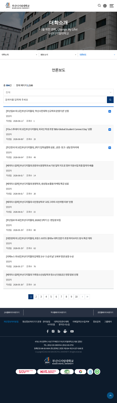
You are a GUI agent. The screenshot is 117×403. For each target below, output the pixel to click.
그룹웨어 (108, 321)
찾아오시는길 (64, 324)
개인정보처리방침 (11, 321)
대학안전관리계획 (61, 321)
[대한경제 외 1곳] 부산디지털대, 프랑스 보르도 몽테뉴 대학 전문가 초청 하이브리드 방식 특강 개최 (49, 238)
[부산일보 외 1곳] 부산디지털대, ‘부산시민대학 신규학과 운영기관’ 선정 (58, 111)
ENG (105, 6)
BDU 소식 (44, 54)
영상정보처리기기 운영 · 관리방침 (36, 321)
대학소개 (5, 54)
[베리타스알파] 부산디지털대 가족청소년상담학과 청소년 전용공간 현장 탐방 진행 (42, 274)
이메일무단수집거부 (81, 321)
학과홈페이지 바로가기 (58, 312)
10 (76, 296)
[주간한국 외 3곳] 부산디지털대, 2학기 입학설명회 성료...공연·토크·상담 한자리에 (58, 147)
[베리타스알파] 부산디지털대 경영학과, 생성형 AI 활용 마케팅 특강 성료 (37, 183)
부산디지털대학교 (17, 6)
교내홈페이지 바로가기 (11, 312)
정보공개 (96, 321)
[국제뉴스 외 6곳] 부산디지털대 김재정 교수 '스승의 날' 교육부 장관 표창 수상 (40, 256)
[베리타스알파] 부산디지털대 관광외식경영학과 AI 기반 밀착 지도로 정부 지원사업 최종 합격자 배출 (49, 165)
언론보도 (83, 54)
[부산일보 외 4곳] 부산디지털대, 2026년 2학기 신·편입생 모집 (33, 220)
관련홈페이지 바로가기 (105, 312)
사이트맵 (51, 324)
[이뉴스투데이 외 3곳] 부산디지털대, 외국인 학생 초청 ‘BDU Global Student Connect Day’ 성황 (58, 129)
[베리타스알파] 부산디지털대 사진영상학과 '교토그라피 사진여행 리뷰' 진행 (39, 202)
